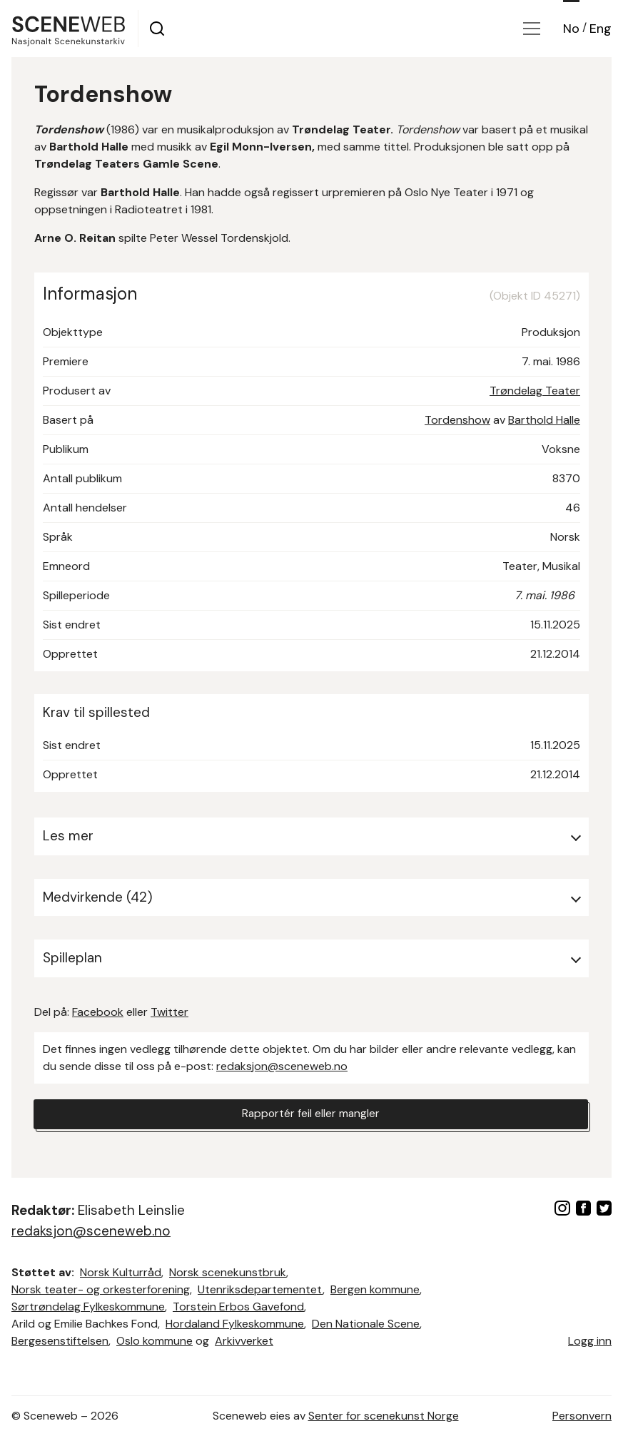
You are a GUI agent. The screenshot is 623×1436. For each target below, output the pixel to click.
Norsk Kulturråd (120, 1272)
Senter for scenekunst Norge (383, 1415)
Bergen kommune (375, 1289)
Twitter (169, 1011)
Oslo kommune (154, 1340)
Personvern (582, 1415)
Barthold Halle (544, 419)
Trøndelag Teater (535, 390)
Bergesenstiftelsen (59, 1340)
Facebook (97, 1011)
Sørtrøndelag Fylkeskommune (88, 1306)
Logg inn (590, 1340)
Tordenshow (457, 419)
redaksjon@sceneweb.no (282, 1066)
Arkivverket (244, 1340)
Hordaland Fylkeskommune (235, 1323)
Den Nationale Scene (366, 1323)
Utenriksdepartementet (260, 1289)
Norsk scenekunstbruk (227, 1272)
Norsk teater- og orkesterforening (100, 1289)
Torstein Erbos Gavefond (238, 1306)
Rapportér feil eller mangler (311, 1114)
